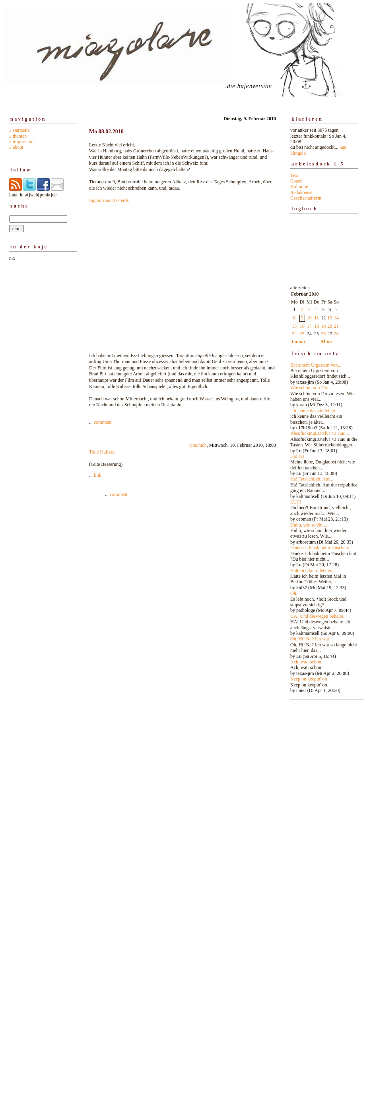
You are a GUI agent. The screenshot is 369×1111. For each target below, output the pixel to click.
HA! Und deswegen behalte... (318, 616)
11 (316, 318)
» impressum (21, 141)
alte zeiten (324, 487)
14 (336, 318)
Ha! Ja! (297, 456)
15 (294, 326)
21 (336, 326)
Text (294, 175)
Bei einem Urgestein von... (315, 365)
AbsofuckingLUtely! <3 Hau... (319, 433)
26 (323, 333)
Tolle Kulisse (102, 452)
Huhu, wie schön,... (308, 525)
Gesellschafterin (305, 198)
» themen (18, 136)
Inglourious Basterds (109, 200)
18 (316, 326)
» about (16, 147)
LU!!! (295, 502)
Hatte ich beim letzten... (313, 570)
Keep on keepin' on (308, 679)
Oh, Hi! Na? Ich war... (311, 639)
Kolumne (299, 186)
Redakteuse (301, 192)
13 (329, 318)
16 (302, 326)
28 (336, 333)
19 (323, 326)
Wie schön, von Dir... (310, 387)
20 (329, 326)
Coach (296, 181)
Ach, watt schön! (306, 662)
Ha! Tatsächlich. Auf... (311, 479)
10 (309, 318)
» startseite (19, 130)
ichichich (198, 445)
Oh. (293, 593)
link (97, 475)
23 (302, 333)
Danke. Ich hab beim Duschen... (321, 547)
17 (309, 326)
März (326, 341)
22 (294, 333)
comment (103, 422)
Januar (298, 341)
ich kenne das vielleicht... (314, 410)
